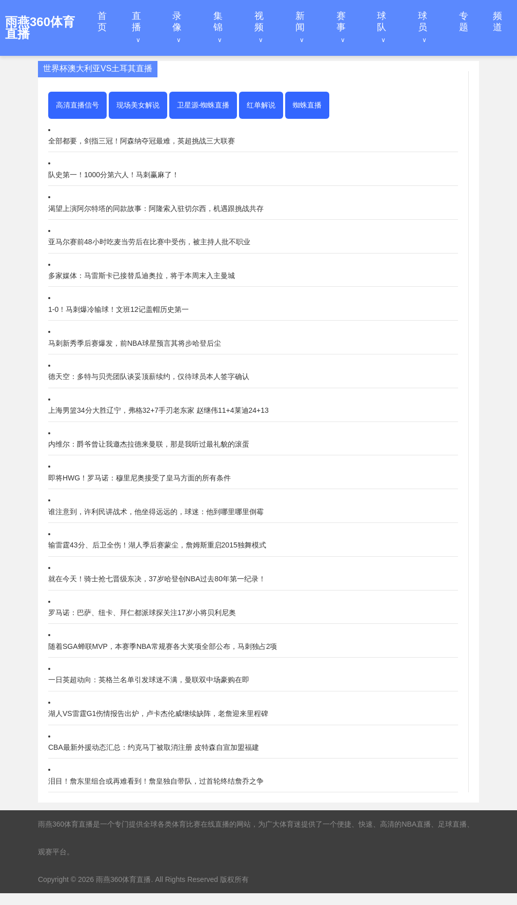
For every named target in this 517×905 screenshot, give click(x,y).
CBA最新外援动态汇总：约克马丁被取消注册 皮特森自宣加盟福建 (153, 747)
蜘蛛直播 (307, 105)
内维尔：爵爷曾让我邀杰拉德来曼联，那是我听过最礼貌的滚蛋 (148, 444)
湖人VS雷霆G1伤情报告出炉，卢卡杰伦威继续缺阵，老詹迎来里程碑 (158, 713)
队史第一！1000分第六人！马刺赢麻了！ (113, 175)
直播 (136, 21)
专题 (463, 21)
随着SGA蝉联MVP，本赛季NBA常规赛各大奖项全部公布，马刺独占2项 (162, 646)
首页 (102, 21)
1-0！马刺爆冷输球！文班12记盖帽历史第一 (118, 309)
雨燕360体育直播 (123, 879)
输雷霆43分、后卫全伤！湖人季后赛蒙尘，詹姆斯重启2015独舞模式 (157, 545)
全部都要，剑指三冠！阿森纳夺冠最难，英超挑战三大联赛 (141, 141)
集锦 (218, 21)
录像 (177, 21)
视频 (259, 21)
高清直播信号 (77, 105)
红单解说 (261, 105)
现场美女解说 (138, 105)
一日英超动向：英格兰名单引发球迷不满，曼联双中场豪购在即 (148, 680)
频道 (497, 21)
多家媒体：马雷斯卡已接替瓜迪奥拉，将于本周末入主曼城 (141, 275)
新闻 (300, 21)
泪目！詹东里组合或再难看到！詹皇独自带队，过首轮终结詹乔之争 (156, 781)
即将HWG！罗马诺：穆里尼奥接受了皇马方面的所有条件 (139, 478)
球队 (381, 21)
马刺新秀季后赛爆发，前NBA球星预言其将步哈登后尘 (134, 343)
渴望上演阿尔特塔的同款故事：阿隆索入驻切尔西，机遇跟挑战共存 (156, 208)
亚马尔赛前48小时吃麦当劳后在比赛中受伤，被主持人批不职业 (149, 242)
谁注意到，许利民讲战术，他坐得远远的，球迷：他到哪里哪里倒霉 (156, 512)
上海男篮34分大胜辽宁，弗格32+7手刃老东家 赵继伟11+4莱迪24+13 (158, 410)
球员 (422, 21)
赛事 (341, 21)
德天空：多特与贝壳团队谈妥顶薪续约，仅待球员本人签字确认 (148, 376)
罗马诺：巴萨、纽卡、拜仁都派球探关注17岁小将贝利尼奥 (142, 612)
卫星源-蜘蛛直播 (203, 105)
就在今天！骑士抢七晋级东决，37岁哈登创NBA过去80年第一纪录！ (157, 579)
